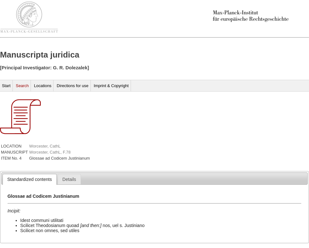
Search (22, 85)
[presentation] (29, 179)
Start (6, 85)
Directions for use (73, 85)
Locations (43, 85)
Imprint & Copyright (111, 85)
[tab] (30, 179)
